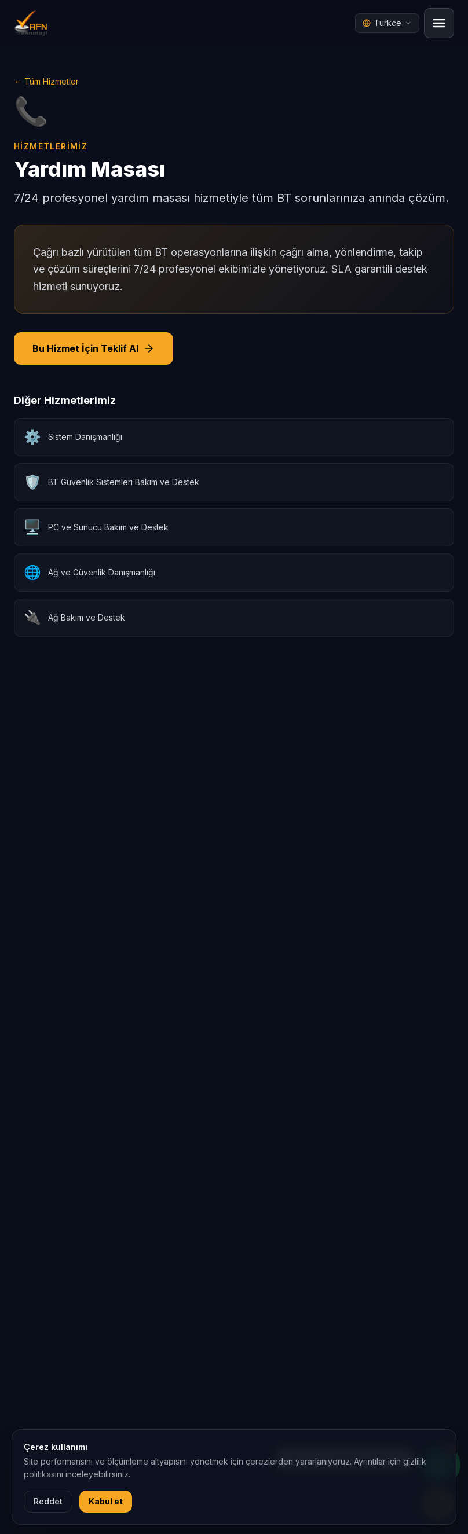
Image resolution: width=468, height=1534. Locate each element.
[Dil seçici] (387, 23)
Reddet (48, 1501)
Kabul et (106, 1501)
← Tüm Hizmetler (46, 81)
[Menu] (439, 23)
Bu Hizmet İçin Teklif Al (93, 348)
